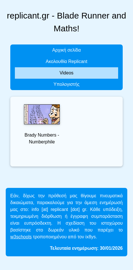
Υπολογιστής (66, 84)
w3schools (21, 236)
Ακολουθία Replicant (66, 61)
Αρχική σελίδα (66, 50)
